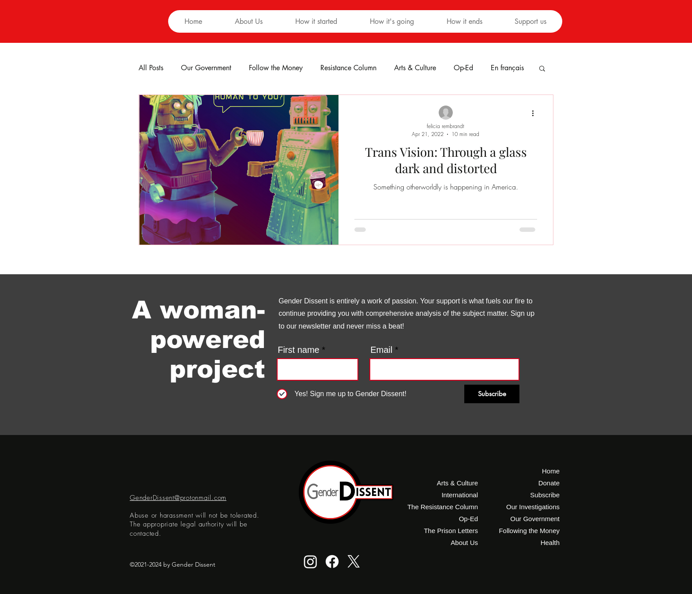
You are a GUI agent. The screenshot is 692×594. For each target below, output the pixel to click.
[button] (315, 21)
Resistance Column (348, 68)
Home (551, 471)
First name (298, 349)
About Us (464, 542)
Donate (549, 483)
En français (507, 68)
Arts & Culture (415, 68)
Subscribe (545, 495)
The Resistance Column (444, 507)
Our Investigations (533, 507)
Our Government (206, 68)
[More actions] (535, 113)
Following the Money (529, 530)
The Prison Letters (451, 530)
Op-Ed (463, 68)
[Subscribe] (491, 394)
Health (550, 542)
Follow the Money (276, 68)
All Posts (151, 68)
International (459, 495)
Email (381, 349)
